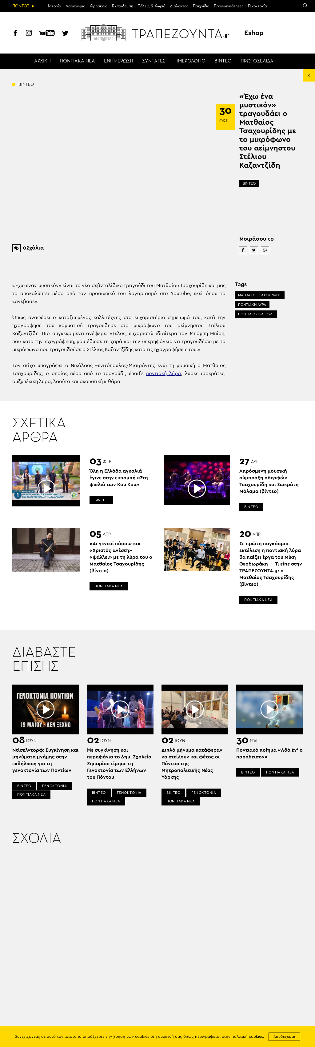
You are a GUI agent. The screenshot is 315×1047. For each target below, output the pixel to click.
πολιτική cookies (247, 1037)
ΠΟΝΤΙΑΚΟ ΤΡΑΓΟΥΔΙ (255, 314)
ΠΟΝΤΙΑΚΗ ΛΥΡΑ (252, 304)
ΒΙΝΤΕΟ (223, 61)
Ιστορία (54, 6)
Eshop (254, 33)
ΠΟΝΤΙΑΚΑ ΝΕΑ (77, 61)
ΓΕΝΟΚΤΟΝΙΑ (54, 786)
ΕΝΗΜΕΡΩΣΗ (118, 61)
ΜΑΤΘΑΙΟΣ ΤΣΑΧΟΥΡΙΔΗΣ (259, 295)
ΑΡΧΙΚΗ (42, 61)
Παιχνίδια (201, 6)
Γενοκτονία (257, 6)
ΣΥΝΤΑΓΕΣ (153, 61)
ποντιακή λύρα (163, 373)
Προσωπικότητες (229, 6)
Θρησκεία (99, 6)
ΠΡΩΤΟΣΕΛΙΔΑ (257, 61)
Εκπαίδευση (122, 6)
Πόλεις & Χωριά (151, 6)
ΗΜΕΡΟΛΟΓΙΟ (189, 61)
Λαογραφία (76, 6)
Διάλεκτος (179, 6)
